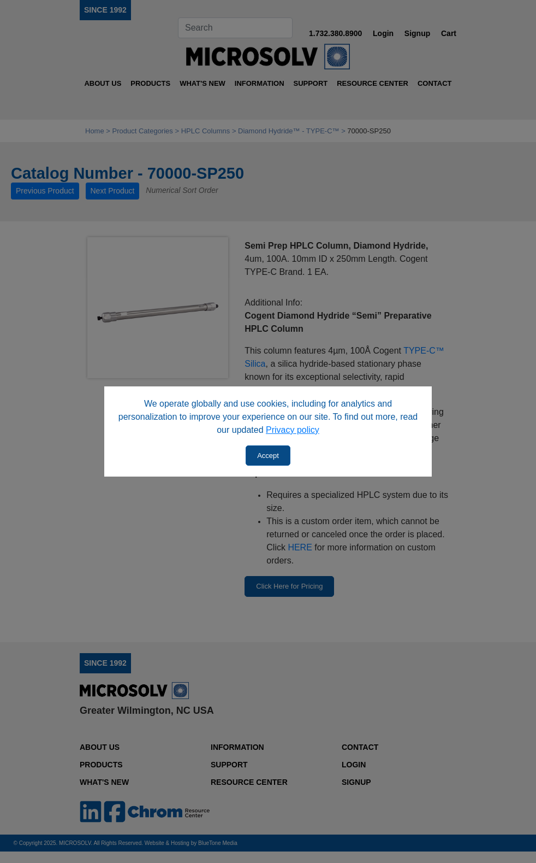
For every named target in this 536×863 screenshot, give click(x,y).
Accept (268, 455)
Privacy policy (292, 430)
